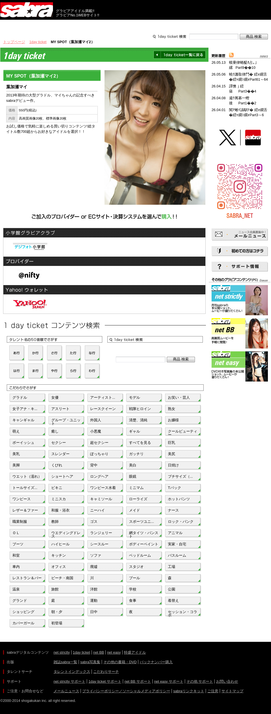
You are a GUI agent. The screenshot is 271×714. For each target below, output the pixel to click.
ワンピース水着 (103, 488)
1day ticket (37, 42)
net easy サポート (168, 681)
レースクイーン (103, 409)
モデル (134, 397)
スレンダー (60, 454)
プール (134, 578)
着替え (173, 600)
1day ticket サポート (104, 681)
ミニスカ (58, 499)
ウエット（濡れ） (27, 476)
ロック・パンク (181, 521)
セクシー (58, 442)
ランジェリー (101, 533)
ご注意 (212, 691)
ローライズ (138, 499)
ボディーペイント (143, 544)
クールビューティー (182, 432)
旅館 (55, 589)
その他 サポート (199, 681)
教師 (55, 521)
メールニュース (66, 691)
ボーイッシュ (23, 442)
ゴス (93, 521)
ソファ (95, 555)
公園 (171, 589)
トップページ (14, 42)
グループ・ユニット (66, 421)
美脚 (16, 465)
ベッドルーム (140, 555)
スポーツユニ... (141, 521)
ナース (173, 510)
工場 (171, 567)
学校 (132, 589)
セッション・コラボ (182, 613)
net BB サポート (138, 681)
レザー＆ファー (25, 510)
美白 (132, 465)
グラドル (19, 397)
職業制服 (19, 521)
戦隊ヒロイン (140, 409)
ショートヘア (62, 476)
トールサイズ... (24, 488)
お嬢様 (173, 420)
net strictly (62, 652)
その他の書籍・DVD (120, 662)
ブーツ (17, 544)
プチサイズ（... (180, 476)
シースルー (99, 544)
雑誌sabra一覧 (65, 662)
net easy (114, 652)
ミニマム (136, 488)
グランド (19, 600)
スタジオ (136, 567)
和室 (16, 555)
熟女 (171, 409)
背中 (93, 465)
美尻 (171, 454)
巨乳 (171, 442)
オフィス (58, 567)
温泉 (16, 589)
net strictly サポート (69, 681)
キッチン (58, 555)
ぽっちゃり (99, 454)
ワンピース (21, 499)
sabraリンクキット (188, 691)
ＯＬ (16, 533)
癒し (55, 431)
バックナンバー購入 (156, 662)
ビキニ (56, 488)
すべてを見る (140, 442)
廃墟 (93, 567)
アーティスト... (102, 397)
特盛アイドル (135, 652)
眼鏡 (132, 476)
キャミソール (101, 499)
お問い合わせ (227, 681)
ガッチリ (136, 454)
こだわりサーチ (106, 671)
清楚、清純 (138, 420)
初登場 (56, 623)
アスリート (60, 409)
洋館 (93, 589)
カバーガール (23, 623)
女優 (55, 397)
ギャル (134, 431)
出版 (27, 25)
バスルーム (177, 555)
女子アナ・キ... (24, 409)
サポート (190, 25)
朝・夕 (56, 612)
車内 (16, 567)
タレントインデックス (72, 671)
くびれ (56, 465)
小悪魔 (95, 431)
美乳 (16, 454)
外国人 (95, 420)
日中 (93, 612)
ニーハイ (97, 510)
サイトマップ (232, 691)
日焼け (173, 465)
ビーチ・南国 (62, 578)
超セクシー (99, 442)
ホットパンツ (179, 499)
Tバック (174, 488)
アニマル (175, 533)
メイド (134, 510)
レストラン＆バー (27, 578)
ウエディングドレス (66, 534)
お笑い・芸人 (179, 397)
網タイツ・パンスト (143, 534)
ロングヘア (99, 476)
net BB (98, 652)
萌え (16, 431)
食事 (132, 600)
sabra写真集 (90, 662)
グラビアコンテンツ (81, 25)
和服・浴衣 (60, 510)
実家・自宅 (177, 544)
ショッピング (23, 612)
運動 (93, 600)
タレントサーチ (135, 25)
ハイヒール (60, 544)
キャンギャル (23, 420)
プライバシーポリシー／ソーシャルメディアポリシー (126, 691)
